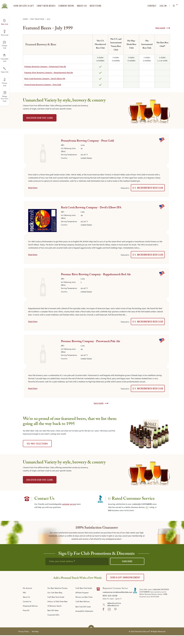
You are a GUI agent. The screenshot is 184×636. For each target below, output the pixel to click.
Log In (163, 6)
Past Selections (37, 19)
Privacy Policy (23, 632)
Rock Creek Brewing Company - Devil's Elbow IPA (44, 79)
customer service (69, 504)
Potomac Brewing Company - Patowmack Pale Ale (45, 66)
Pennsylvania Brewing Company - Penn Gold (42, 85)
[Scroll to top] (91, 628)
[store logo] (4, 4)
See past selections (37, 443)
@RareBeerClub (113, 606)
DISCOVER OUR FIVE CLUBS (39, 118)
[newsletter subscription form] (77, 561)
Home (25, 19)
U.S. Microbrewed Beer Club (148, 188)
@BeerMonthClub (114, 603)
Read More (32, 188)
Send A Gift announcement (125, 577)
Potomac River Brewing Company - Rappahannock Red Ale (48, 72)
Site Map (35, 632)
